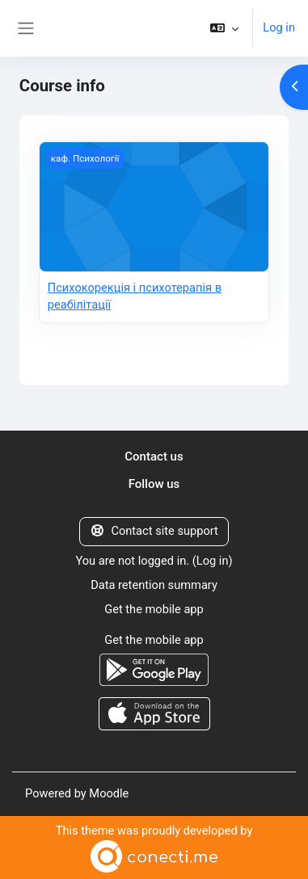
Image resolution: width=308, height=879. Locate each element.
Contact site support (154, 531)
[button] (224, 28)
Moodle (109, 793)
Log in (279, 27)
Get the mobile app (154, 609)
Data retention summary (154, 585)
